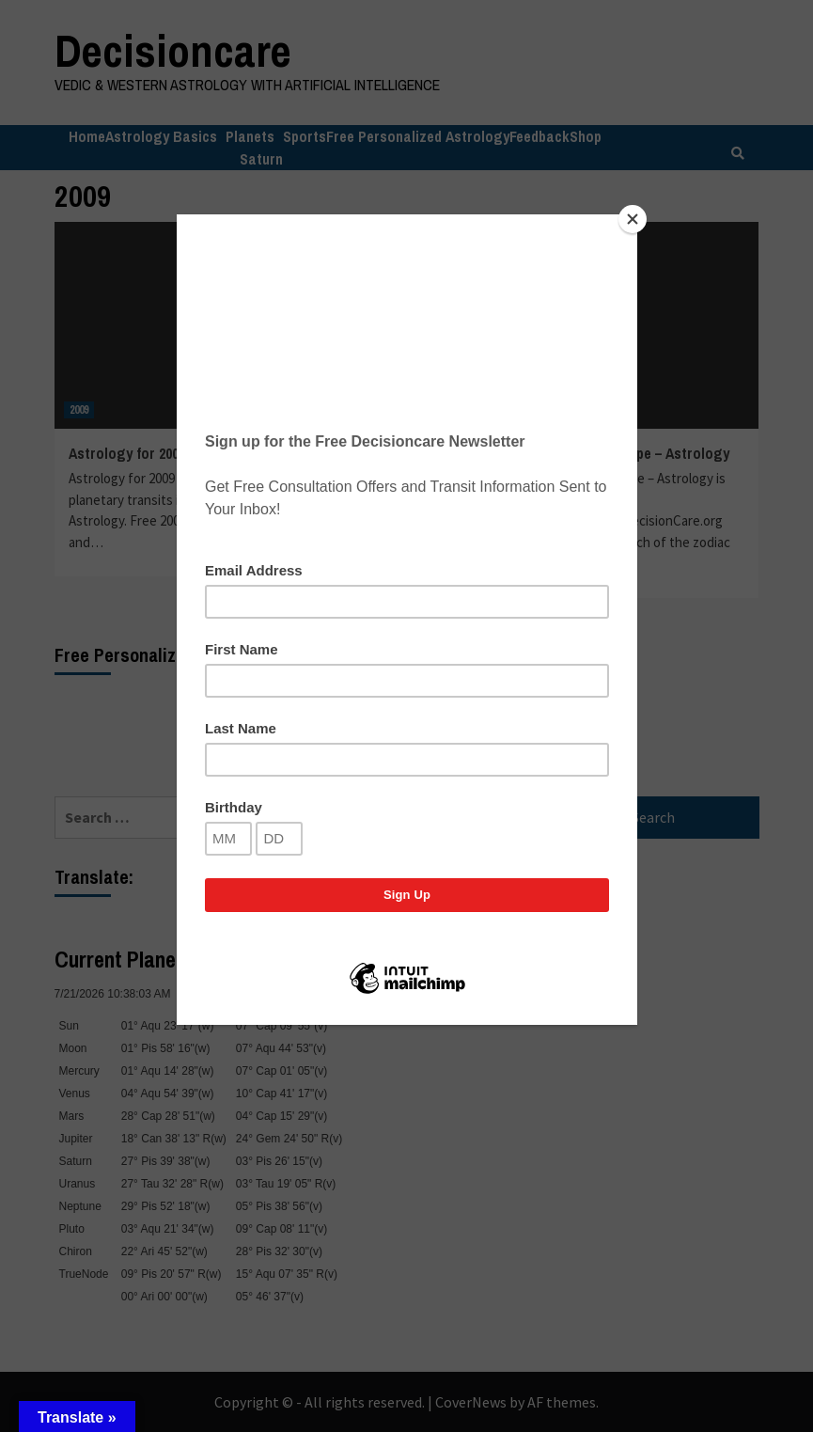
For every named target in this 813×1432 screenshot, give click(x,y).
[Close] (632, 219)
